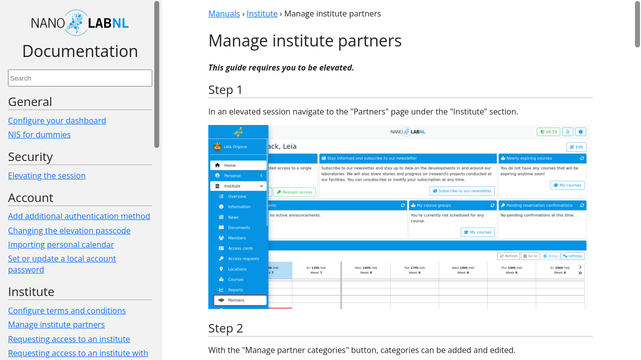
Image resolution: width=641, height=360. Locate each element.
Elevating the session (47, 175)
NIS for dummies (39, 134)
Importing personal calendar (61, 244)
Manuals (224, 13)
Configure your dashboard (57, 120)
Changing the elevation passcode (69, 230)
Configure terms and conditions (67, 310)
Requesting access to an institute (69, 339)
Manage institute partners (56, 324)
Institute (262, 13)
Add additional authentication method (79, 216)
